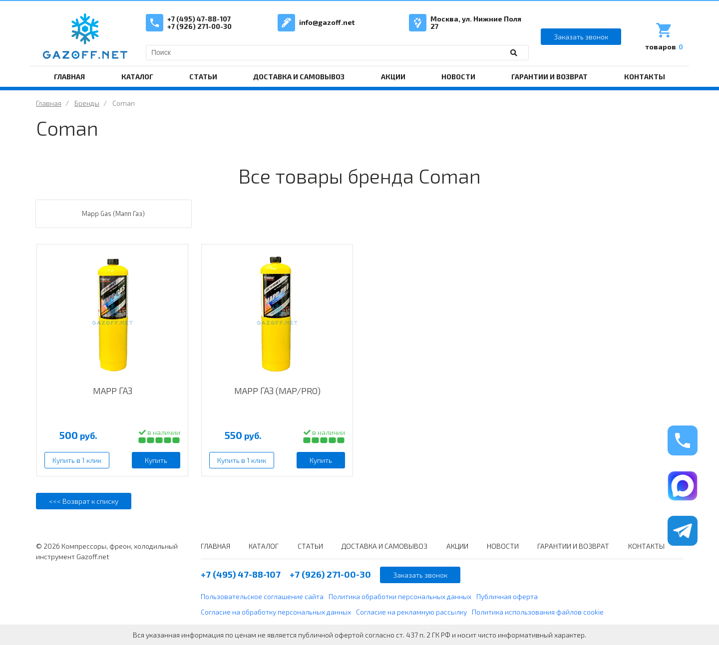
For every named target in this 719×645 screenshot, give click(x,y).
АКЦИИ (393, 76)
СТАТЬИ (203, 76)
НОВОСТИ (458, 76)
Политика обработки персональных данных (400, 596)
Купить (156, 460)
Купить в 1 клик (76, 460)
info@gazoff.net (327, 22)
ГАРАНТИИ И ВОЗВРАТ (549, 76)
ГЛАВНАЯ (69, 76)
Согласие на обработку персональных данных (276, 612)
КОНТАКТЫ (644, 76)
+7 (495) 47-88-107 (199, 18)
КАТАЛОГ (137, 76)
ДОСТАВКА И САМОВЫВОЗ (299, 76)
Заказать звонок (581, 36)
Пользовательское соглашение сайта (262, 596)
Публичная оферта (507, 596)
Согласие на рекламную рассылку (411, 612)
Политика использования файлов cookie (538, 612)
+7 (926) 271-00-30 (199, 26)
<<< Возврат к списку (83, 501)
